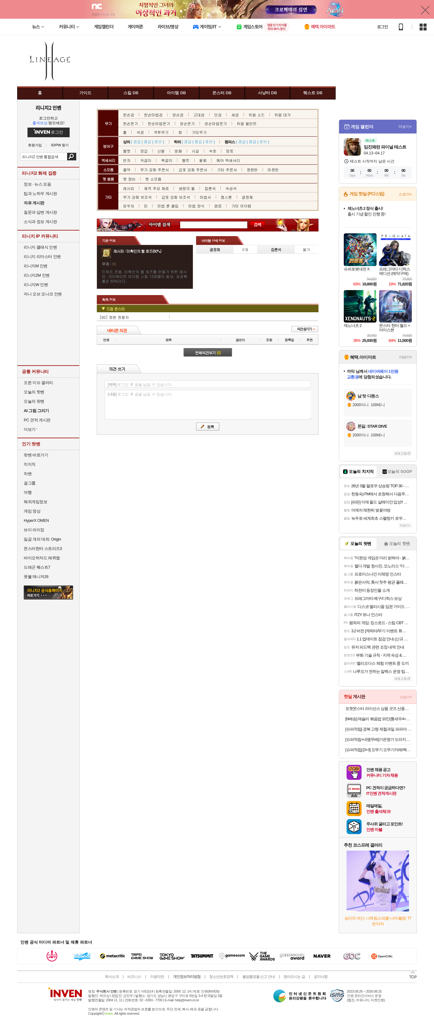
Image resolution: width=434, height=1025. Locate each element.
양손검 (178, 114)
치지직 (30, 464)
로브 (158, 141)
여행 (28, 492)
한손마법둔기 (159, 123)
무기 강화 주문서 (154, 169)
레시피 (128, 188)
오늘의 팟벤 (34, 401)
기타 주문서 (227, 169)
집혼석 (210, 188)
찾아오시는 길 (294, 976)
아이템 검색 (165, 225)
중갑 (147, 141)
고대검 (199, 114)
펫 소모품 (153, 179)
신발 (161, 150)
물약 (127, 169)
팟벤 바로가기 (36, 455)
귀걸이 (145, 160)
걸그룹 (30, 483)
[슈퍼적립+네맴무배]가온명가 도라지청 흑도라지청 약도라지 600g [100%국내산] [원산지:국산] (378, 739)
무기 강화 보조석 (137, 197)
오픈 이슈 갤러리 (38, 383)
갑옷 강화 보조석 (175, 197)
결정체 (247, 197)
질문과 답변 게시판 (40, 212)
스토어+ (405, 194)
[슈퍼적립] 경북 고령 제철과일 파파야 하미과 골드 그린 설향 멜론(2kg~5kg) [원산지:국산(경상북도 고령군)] (378, 729)
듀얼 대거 (282, 114)
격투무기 (161, 132)
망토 (230, 150)
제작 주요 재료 (156, 188)
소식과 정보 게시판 (40, 222)
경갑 (137, 141)
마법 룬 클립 (168, 205)
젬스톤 (226, 197)
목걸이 (166, 160)
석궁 (140, 132)
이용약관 (157, 976)
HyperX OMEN (36, 520)
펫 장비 (129, 179)
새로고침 (400, 453)
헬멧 (127, 150)
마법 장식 (196, 205)
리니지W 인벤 (36, 285)
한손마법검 (153, 114)
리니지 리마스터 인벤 (42, 257)
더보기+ (405, 127)
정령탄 (252, 169)
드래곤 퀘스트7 (37, 567)
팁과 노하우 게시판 (40, 194)
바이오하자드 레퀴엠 (42, 558)
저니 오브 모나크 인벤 (43, 294)
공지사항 (321, 976)
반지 (127, 160)
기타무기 (199, 132)
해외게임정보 (35, 502)
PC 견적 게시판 (37, 420)
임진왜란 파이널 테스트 (385, 146)
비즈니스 (134, 976)
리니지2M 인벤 (37, 275)
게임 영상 (32, 511)
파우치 (128, 205)
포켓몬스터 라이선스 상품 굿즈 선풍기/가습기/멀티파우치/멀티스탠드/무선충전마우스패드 (378, 708)
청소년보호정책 (221, 976)
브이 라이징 (34, 530)
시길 (195, 150)
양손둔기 (187, 123)
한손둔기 (130, 123)
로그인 (382, 26)
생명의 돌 (187, 188)
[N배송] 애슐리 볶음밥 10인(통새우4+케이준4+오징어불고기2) (378, 719)
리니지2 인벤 (48, 107)
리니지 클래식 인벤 (40, 247)
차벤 (28, 474)
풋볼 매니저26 (36, 577)
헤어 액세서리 (228, 160)
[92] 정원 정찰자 (114, 317)
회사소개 (112, 976)
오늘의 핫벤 (34, 392)
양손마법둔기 (216, 123)
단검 (218, 114)
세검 (235, 114)
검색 (71, 156)
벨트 (186, 160)
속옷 (212, 150)
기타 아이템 (241, 205)
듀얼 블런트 (247, 123)
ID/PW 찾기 (60, 145)
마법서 (205, 197)
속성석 (231, 188)
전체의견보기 (208, 352)
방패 (178, 150)
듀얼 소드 (257, 114)
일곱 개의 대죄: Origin (42, 539)
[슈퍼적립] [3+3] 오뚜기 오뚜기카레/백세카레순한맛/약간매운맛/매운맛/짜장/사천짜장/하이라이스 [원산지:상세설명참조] (378, 749)
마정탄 (273, 169)
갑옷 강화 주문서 (193, 169)
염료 (218, 205)
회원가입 (35, 145)
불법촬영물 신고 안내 (258, 976)
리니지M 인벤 (35, 266)
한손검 (128, 114)
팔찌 (203, 160)
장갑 (144, 150)
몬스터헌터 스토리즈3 (43, 549)
